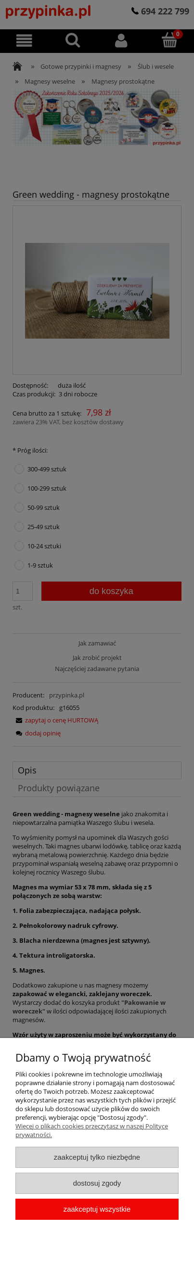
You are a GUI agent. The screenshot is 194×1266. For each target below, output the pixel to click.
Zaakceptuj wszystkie (97, 1209)
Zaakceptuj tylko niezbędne (97, 1157)
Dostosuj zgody (97, 1183)
